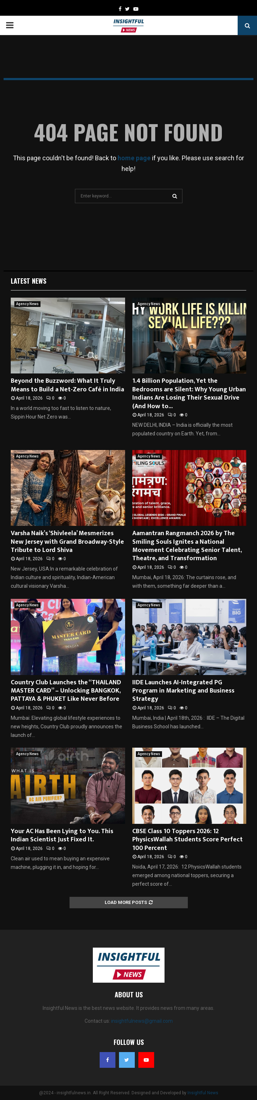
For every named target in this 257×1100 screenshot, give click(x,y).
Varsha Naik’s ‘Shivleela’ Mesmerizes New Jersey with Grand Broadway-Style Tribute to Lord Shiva (67, 542)
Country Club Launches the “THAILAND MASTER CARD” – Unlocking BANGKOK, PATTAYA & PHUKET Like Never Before (66, 691)
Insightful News (202, 1092)
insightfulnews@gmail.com (142, 1021)
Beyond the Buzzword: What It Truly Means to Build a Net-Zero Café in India (67, 385)
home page (134, 158)
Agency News (27, 304)
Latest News (28, 280)
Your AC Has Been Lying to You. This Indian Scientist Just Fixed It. (62, 835)
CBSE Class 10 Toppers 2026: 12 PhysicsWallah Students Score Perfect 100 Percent (187, 840)
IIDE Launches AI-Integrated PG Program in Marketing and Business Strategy (183, 691)
